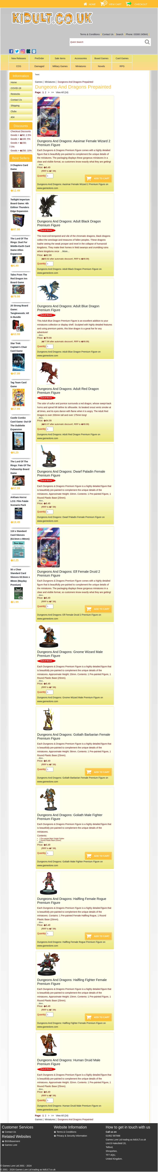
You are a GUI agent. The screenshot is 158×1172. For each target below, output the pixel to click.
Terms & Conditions (90, 34)
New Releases (18, 58)
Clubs (13, 111)
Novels (101, 66)
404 (12, 117)
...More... (40, 165)
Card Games (122, 58)
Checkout (141, 4)
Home (92, 4)
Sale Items (60, 58)
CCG (18, 66)
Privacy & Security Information (72, 1135)
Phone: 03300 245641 (137, 34)
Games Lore (11, 1145)
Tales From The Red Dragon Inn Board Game (19, 278)
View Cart (115, 4)
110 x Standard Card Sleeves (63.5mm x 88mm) (20, 535)
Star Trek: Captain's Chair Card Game (19, 347)
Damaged (39, 66)
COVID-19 (16, 88)
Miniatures (80, 66)
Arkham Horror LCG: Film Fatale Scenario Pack (19, 501)
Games (38, 82)
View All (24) (61, 92)
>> (52, 92)
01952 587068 (113, 1135)
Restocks (15, 94)
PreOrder (39, 58)
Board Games (101, 58)
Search (119, 34)
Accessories (81, 58)
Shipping (15, 105)
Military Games (60, 66)
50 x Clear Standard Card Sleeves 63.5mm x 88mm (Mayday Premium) (20, 577)
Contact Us (107, 34)
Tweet (37, 74)
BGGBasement (12, 1141)
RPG (122, 66)
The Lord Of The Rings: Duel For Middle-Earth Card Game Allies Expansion (20, 246)
